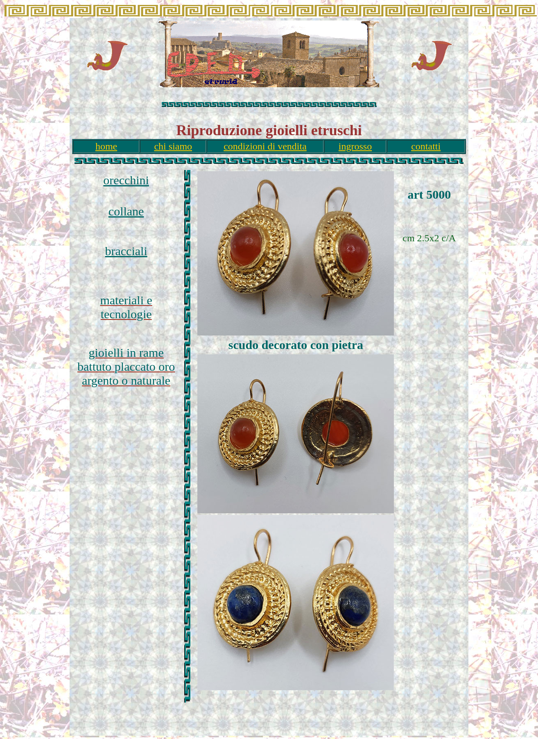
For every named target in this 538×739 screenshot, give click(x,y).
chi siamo (173, 146)
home (106, 146)
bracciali (126, 251)
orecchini (126, 180)
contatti (426, 146)
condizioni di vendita (265, 146)
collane (126, 211)
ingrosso (355, 146)
